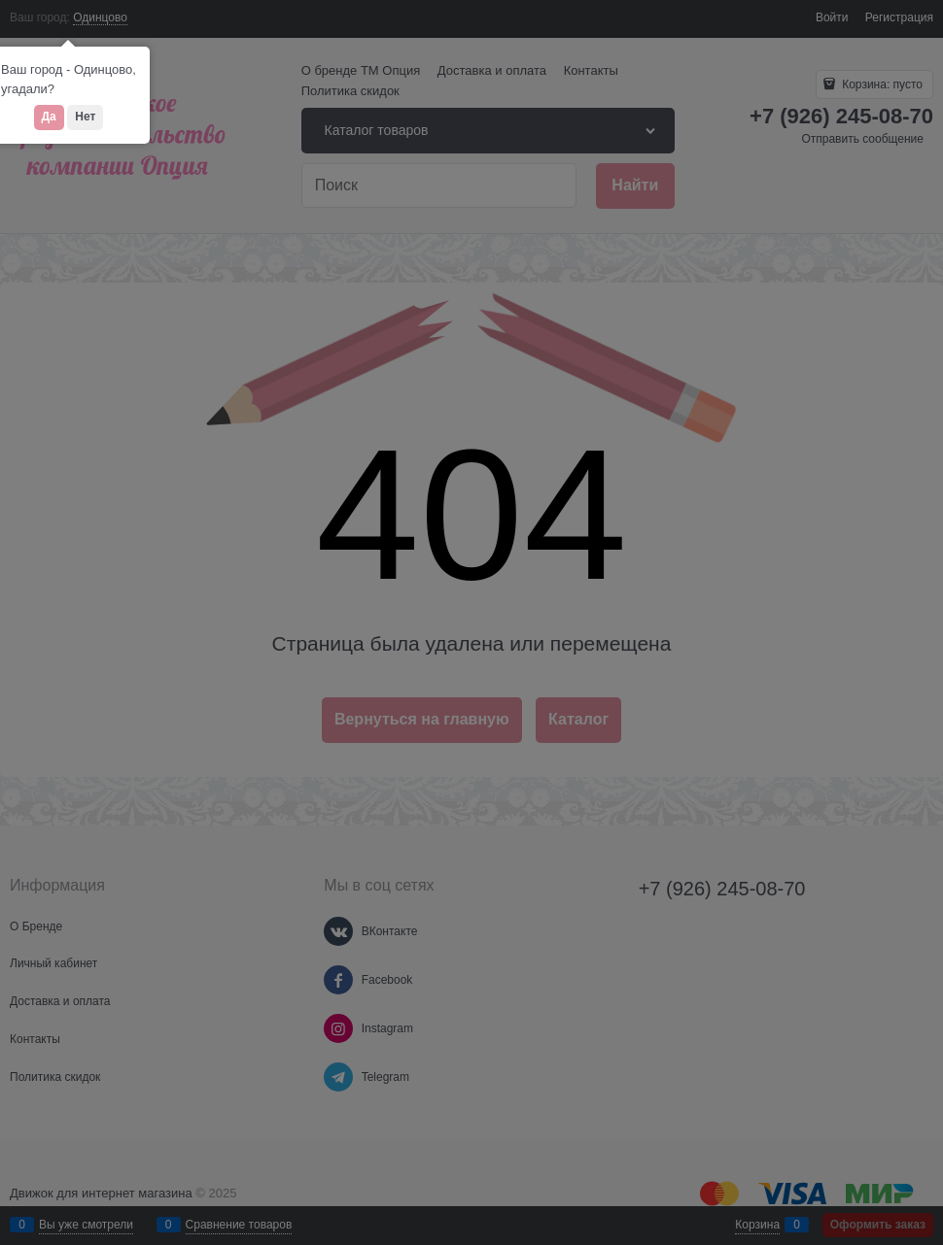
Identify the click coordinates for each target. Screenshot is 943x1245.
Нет (85, 116)
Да (49, 116)
